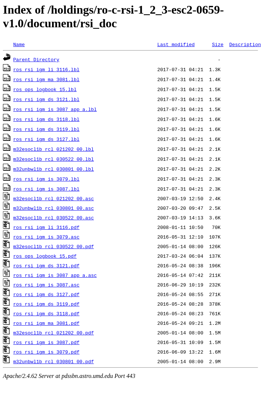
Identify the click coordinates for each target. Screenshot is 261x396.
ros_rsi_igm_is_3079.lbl (46, 179)
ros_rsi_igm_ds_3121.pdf (46, 265)
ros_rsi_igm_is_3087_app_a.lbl (55, 109)
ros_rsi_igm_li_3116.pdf (46, 227)
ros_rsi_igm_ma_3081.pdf (46, 323)
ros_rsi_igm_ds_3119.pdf (46, 304)
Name (19, 44)
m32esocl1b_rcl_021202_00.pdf (53, 332)
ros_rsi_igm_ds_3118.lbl (46, 119)
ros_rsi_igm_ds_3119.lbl (46, 129)
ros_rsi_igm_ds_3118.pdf (46, 313)
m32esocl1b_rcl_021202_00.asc (53, 198)
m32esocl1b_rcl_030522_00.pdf (53, 246)
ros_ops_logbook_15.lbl (45, 89)
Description (245, 44)
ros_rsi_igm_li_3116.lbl (46, 69)
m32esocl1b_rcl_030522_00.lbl (53, 159)
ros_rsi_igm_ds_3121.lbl (46, 99)
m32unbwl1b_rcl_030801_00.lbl (53, 169)
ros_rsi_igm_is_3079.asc (46, 236)
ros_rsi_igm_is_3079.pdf (46, 351)
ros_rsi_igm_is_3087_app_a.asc (55, 275)
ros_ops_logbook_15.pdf (45, 256)
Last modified (176, 44)
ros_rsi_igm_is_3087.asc (46, 284)
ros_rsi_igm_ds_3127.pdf (46, 294)
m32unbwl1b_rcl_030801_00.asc (53, 208)
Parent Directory (36, 59)
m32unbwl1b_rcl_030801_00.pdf (53, 361)
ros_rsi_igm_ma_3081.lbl (46, 79)
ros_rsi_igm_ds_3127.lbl (46, 139)
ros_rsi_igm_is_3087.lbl (46, 188)
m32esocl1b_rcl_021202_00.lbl (53, 149)
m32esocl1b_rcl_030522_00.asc (53, 217)
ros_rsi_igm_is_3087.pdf (46, 342)
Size (217, 44)
